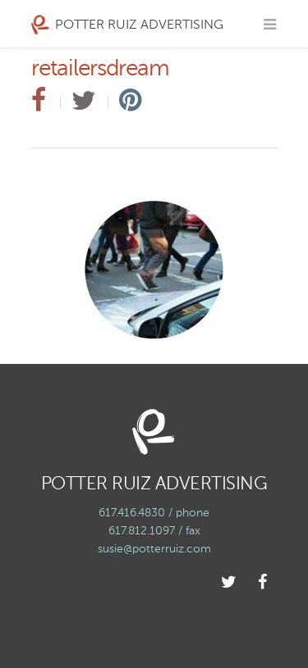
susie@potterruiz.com (154, 549)
